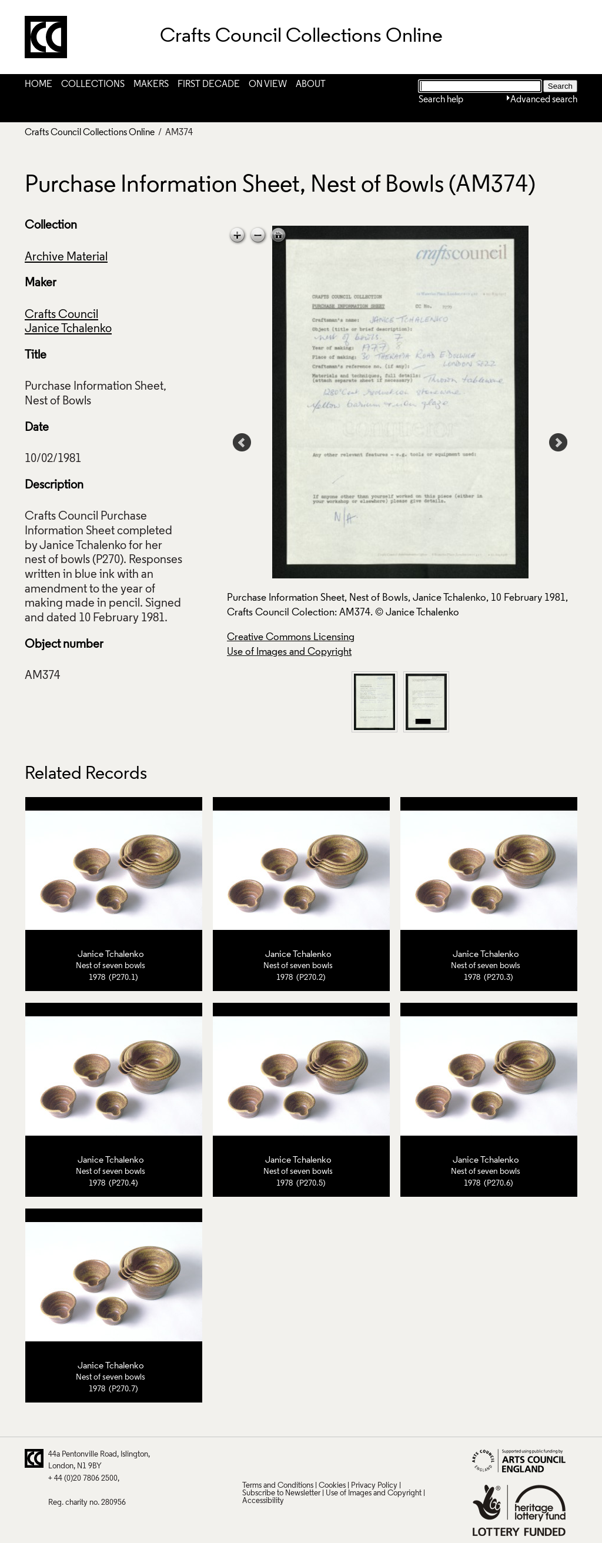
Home (38, 84)
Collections (93, 84)
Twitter (250, 1458)
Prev (242, 442)
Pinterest (273, 1458)
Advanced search (543, 100)
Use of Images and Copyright (289, 652)
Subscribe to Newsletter (281, 1493)
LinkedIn (319, 1458)
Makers (151, 84)
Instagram (365, 1458)
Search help (441, 100)
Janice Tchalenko (68, 329)
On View (268, 84)
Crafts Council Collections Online (90, 133)
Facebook (296, 1458)
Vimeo (342, 1458)
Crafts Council (61, 315)
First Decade (209, 84)
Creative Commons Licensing (290, 637)
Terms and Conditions (277, 1486)
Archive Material (66, 257)
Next (558, 442)
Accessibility (263, 1501)
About (311, 84)
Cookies (332, 1486)
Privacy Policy (374, 1486)
